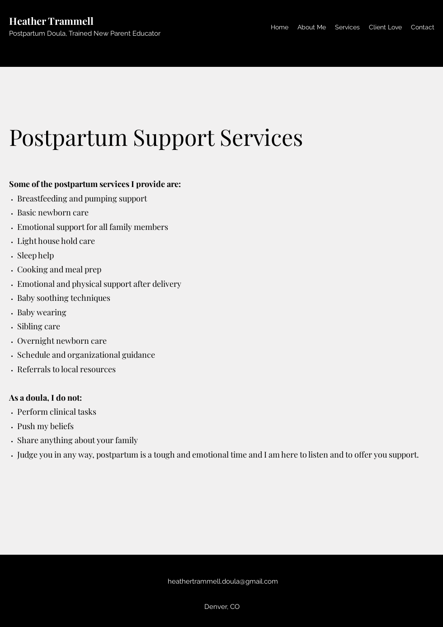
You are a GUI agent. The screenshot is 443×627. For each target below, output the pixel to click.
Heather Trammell (51, 21)
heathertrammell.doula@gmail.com (223, 581)
